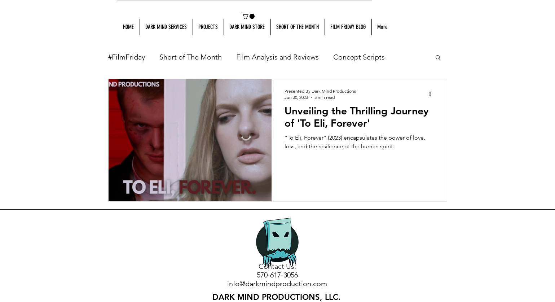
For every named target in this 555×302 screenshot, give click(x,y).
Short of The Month (190, 57)
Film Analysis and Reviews (277, 57)
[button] (248, 16)
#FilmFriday (126, 57)
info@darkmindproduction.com (277, 283)
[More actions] (432, 93)
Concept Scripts (359, 57)
